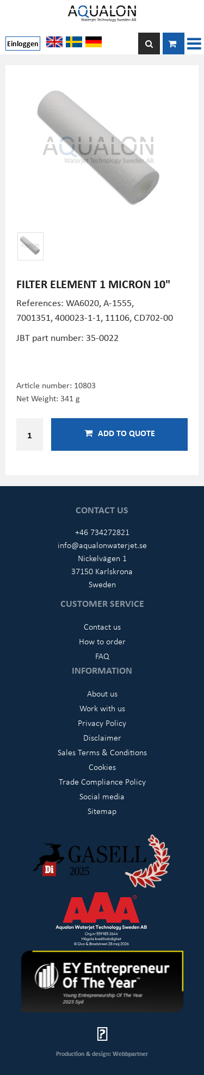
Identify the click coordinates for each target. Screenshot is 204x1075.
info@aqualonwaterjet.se (102, 545)
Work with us (102, 708)
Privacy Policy (102, 723)
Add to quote (119, 433)
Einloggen (23, 43)
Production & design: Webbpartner (102, 1053)
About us (102, 693)
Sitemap (102, 811)
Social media (102, 796)
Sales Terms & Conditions (102, 752)
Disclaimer (102, 737)
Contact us (102, 626)
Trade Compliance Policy (102, 781)
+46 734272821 (102, 532)
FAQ (102, 656)
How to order (102, 641)
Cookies (102, 767)
